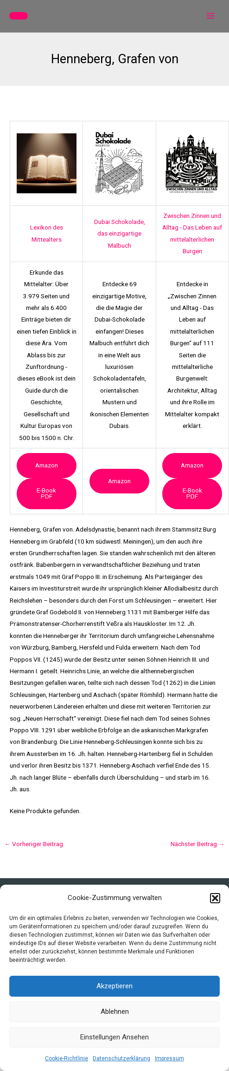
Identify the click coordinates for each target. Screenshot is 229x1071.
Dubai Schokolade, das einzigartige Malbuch (119, 233)
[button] (215, 898)
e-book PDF (46, 493)
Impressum (169, 1058)
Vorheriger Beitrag (33, 844)
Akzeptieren (114, 986)
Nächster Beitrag (198, 844)
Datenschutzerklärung (121, 1058)
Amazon (46, 465)
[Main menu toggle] (210, 16)
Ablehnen (115, 1011)
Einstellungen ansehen (114, 1037)
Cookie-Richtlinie (66, 1058)
